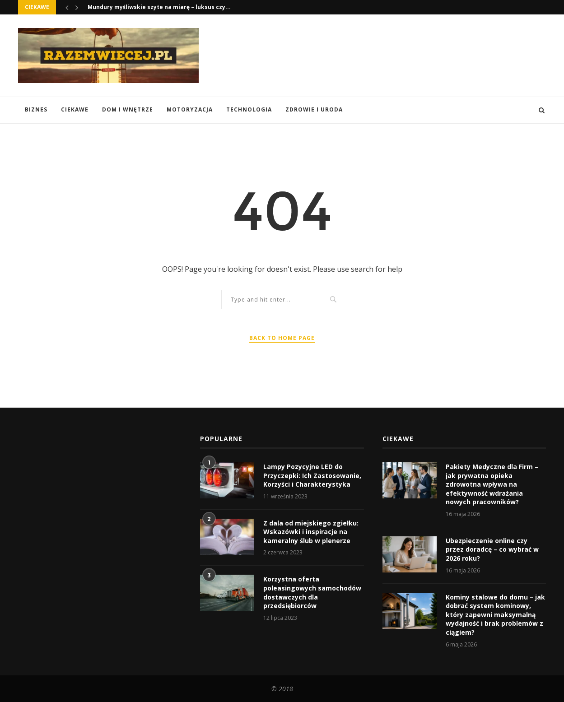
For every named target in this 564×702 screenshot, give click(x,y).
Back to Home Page (282, 338)
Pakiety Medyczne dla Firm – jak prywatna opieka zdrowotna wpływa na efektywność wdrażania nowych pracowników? (492, 484)
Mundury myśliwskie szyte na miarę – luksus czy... (159, 7)
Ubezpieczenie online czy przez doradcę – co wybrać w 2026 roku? (492, 549)
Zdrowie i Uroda (314, 109)
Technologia (249, 109)
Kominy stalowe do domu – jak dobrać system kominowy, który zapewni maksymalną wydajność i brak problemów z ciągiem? (495, 615)
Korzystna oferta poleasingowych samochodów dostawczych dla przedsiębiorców (312, 592)
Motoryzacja (190, 109)
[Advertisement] (382, 54)
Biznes (36, 109)
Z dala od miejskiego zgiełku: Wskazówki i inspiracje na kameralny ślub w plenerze (311, 532)
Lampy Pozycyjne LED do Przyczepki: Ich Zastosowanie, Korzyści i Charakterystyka (312, 475)
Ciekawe (75, 109)
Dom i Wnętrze (127, 109)
